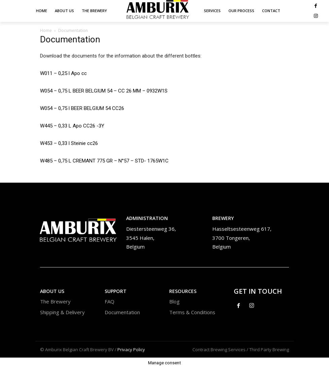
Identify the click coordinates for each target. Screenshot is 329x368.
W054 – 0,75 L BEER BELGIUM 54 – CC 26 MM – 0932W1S (104, 91)
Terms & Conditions (192, 312)
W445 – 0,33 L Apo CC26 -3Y (72, 126)
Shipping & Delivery (62, 312)
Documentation (122, 312)
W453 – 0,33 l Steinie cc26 (69, 143)
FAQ (109, 301)
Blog (174, 301)
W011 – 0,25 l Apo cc (63, 73)
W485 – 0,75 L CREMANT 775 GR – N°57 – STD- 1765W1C (104, 161)
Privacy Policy (131, 349)
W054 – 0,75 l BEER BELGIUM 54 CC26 (82, 108)
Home (46, 30)
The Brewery (55, 301)
